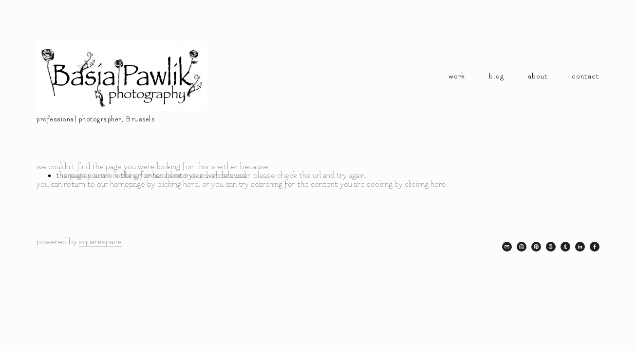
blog (496, 76)
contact (585, 76)
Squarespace (100, 241)
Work (457, 76)
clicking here (178, 184)
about (538, 76)
